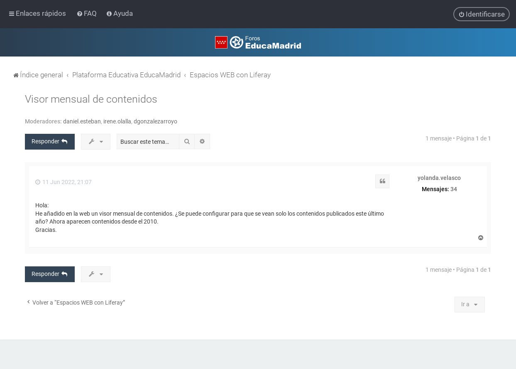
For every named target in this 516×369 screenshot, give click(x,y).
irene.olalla (117, 121)
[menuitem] (87, 13)
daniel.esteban (82, 121)
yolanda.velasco (439, 177)
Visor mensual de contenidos (91, 99)
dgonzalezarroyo (155, 121)
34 (453, 188)
